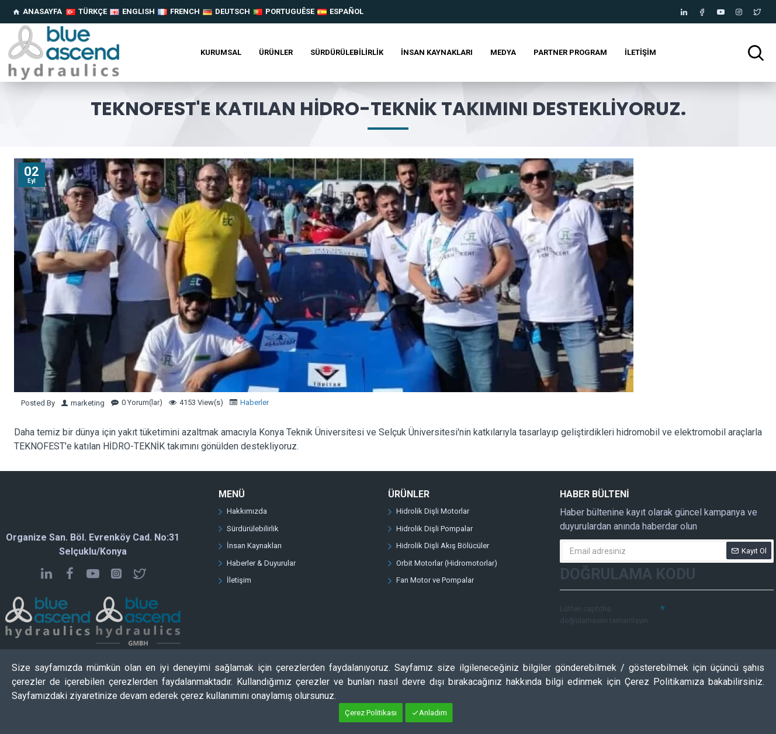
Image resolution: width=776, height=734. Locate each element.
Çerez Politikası (371, 712)
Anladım (433, 712)
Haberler (254, 402)
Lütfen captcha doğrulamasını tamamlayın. (605, 614)
